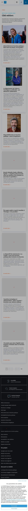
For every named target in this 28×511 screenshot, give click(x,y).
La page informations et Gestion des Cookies (16, 499)
